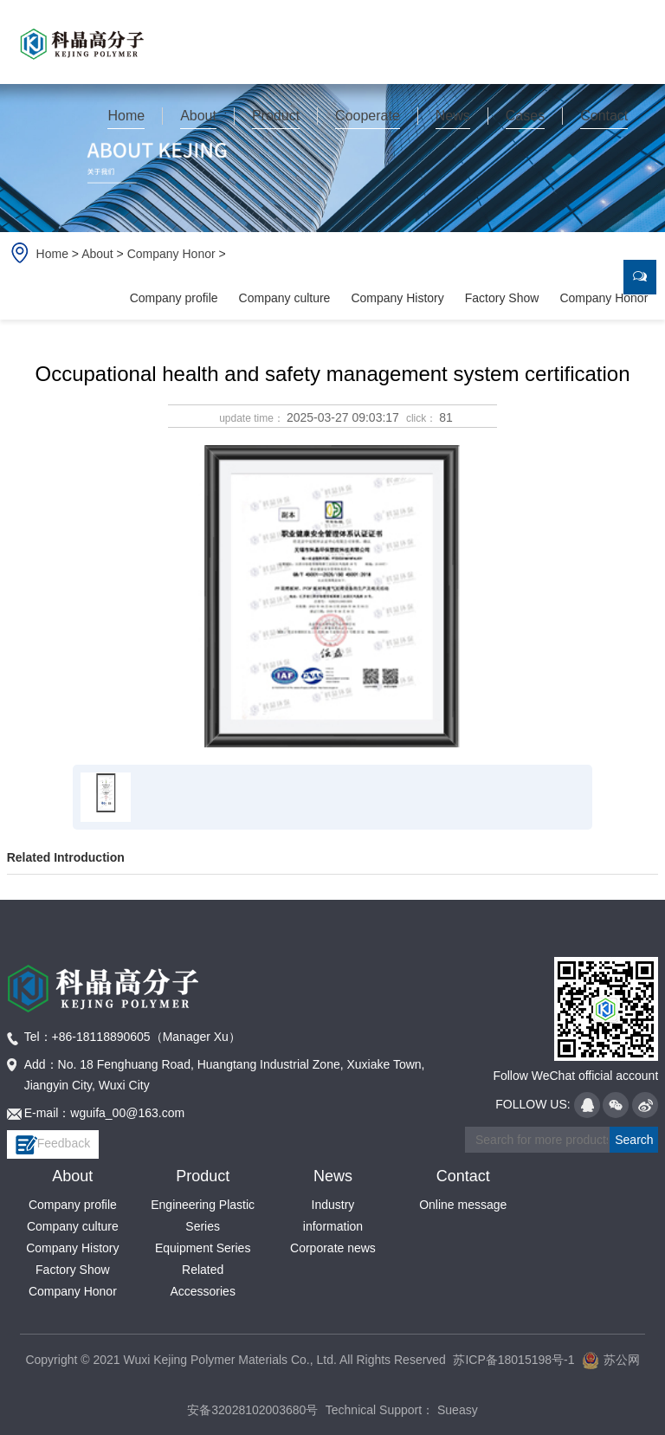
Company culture (285, 298)
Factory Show (502, 298)
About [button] (198, 115)
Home (126, 115)
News (332, 1176)
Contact (463, 1176)
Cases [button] (525, 115)
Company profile (174, 298)
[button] (126, 116)
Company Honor (171, 254)
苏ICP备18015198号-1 (513, 1360)
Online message (463, 1205)
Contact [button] (604, 115)
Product (202, 1176)
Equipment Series (203, 1248)
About (97, 254)
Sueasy (456, 1410)
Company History (397, 298)
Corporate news (333, 1248)
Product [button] (276, 115)
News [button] (453, 115)
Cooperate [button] (367, 115)
